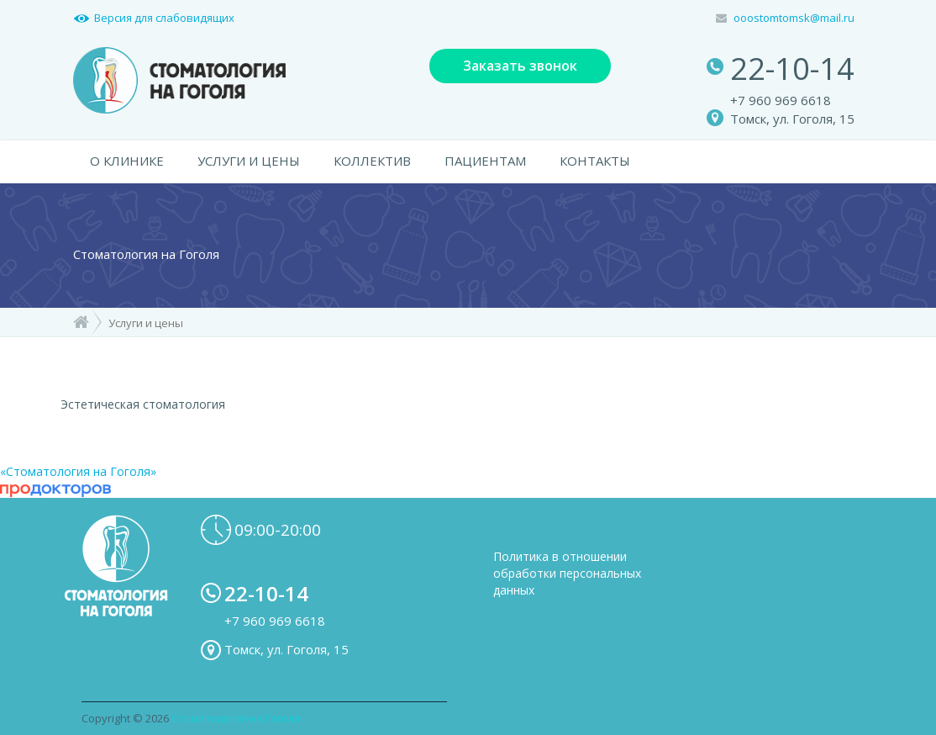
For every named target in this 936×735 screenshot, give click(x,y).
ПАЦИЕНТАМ (485, 160)
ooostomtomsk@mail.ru (794, 17)
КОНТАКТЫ (595, 160)
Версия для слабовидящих (164, 17)
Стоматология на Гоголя (235, 718)
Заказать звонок (520, 65)
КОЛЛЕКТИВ (372, 160)
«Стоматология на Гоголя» (78, 471)
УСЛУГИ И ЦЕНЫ (248, 160)
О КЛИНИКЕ (127, 160)
